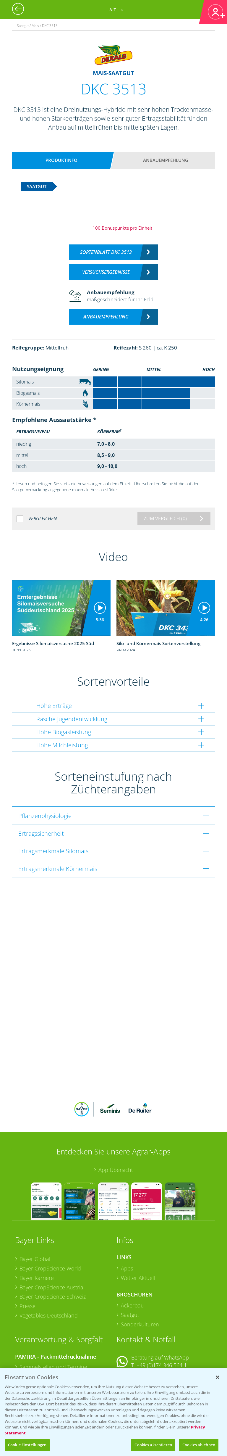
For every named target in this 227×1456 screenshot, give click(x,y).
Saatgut (130, 1276)
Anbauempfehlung (165, 160)
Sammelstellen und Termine (53, 1328)
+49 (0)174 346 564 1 (162, 1326)
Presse (27, 1267)
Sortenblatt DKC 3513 (106, 252)
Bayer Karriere (37, 1239)
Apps (127, 1229)
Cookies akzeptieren (153, 1444)
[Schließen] (217, 1377)
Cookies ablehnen (198, 1444)
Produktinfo (61, 160)
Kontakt (133, 1342)
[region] (113, 1412)
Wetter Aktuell (138, 1239)
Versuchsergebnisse (106, 272)
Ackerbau (132, 1266)
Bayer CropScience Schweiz (53, 1257)
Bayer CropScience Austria (51, 1248)
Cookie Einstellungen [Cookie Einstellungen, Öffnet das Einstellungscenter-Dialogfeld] (27, 1444)
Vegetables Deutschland (49, 1276)
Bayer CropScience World (50, 1229)
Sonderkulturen (140, 1285)
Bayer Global (35, 1220)
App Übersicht (115, 1131)
